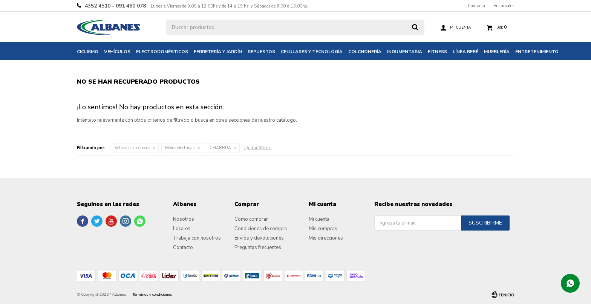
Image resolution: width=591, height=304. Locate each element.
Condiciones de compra (260, 228)
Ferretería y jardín (218, 52)
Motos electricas (179, 148)
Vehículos (117, 52)
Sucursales (503, 6)
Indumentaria (404, 52)
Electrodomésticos (162, 52)
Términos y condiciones (152, 294)
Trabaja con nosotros (197, 238)
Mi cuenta (319, 219)
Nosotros (183, 219)
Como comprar (251, 219)
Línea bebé (465, 52)
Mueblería (497, 52)
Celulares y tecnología (312, 52)
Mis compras (323, 228)
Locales (181, 228)
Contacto (476, 6)
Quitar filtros (257, 148)
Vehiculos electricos (132, 148)
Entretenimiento (537, 52)
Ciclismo (87, 52)
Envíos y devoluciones (259, 238)
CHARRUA (220, 148)
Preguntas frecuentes (257, 247)
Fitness (437, 52)
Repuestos (261, 52)
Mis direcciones (326, 238)
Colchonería (364, 52)
